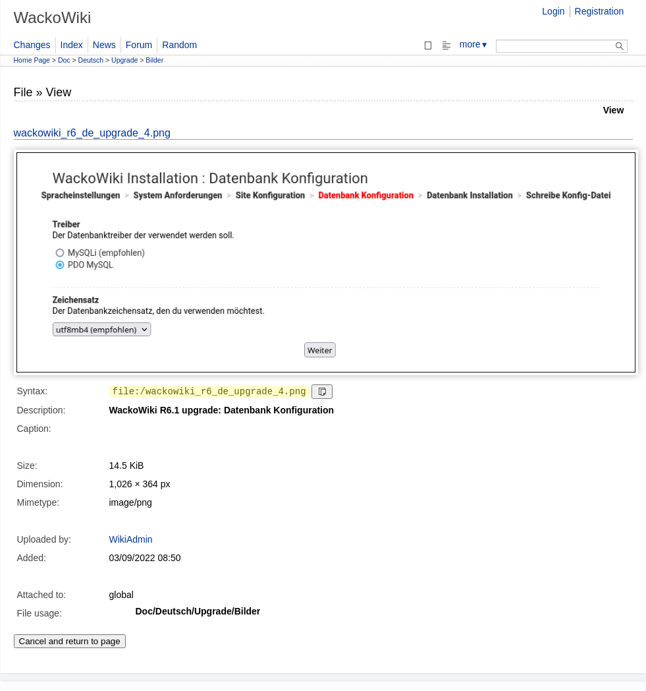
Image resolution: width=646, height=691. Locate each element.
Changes (32, 45)
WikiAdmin (131, 539)
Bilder (154, 60)
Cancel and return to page (70, 641)
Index (72, 45)
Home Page (32, 60)
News (104, 45)
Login (553, 11)
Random (179, 45)
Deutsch (91, 60)
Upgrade (124, 60)
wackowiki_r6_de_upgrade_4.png (92, 132)
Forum (139, 45)
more (474, 44)
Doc (64, 60)
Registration (599, 11)
